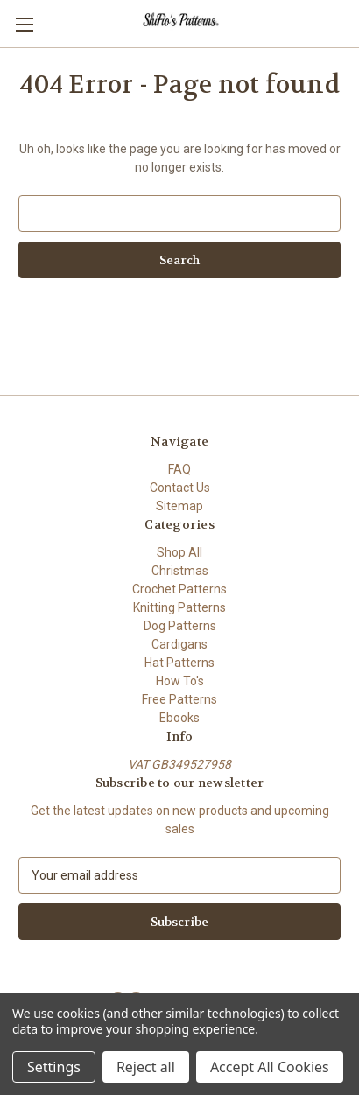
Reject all (145, 1067)
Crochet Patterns (179, 589)
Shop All (179, 552)
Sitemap (179, 506)
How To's (180, 681)
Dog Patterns (180, 626)
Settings (54, 1067)
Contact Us (180, 488)
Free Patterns (179, 699)
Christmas (179, 571)
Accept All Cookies (269, 1067)
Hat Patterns (179, 663)
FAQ (179, 469)
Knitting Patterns (179, 607)
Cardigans (179, 644)
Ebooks (179, 718)
